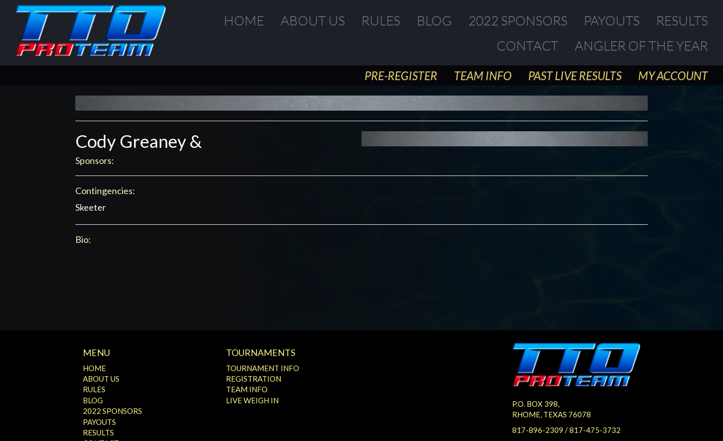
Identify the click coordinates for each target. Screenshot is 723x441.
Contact (527, 45)
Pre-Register (401, 75)
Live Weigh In (252, 400)
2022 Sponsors (517, 20)
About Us (313, 20)
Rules (381, 20)
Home (244, 20)
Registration (253, 378)
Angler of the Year (641, 45)
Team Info (483, 75)
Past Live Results (575, 75)
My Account (673, 75)
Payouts (612, 20)
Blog (434, 20)
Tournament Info (262, 368)
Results (682, 20)
